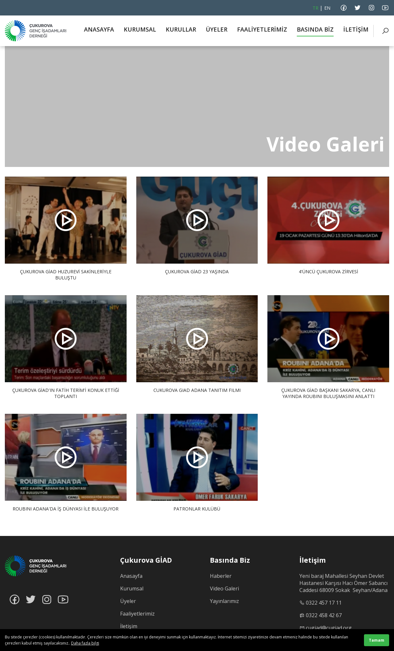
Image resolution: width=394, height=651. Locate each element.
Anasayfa (131, 575)
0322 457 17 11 (324, 602)
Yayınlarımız (224, 601)
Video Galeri (224, 588)
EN (327, 8)
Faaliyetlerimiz (137, 613)
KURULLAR (181, 29)
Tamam (376, 640)
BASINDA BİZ (315, 29)
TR (315, 8)
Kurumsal (131, 588)
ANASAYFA (99, 29)
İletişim (128, 626)
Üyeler (128, 601)
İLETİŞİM (355, 29)
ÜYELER (216, 29)
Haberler (221, 575)
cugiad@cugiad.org (329, 627)
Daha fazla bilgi (85, 643)
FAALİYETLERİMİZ (262, 29)
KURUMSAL (140, 29)
